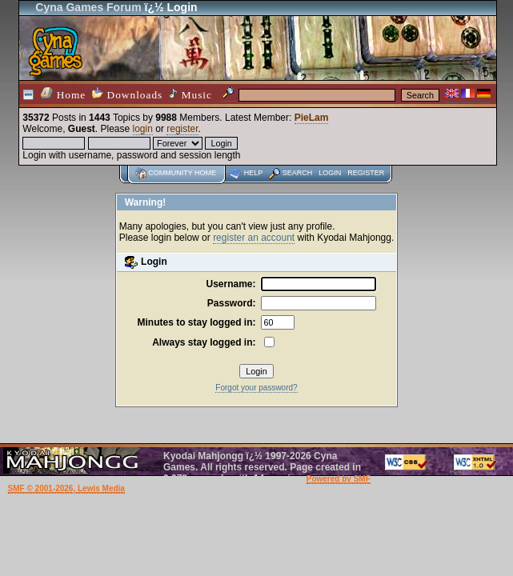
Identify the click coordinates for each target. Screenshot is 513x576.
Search (298, 173)
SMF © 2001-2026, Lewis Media (66, 488)
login (143, 128)
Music (190, 94)
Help (253, 173)
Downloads (127, 94)
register (182, 128)
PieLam (312, 117)
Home (63, 94)
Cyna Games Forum (88, 7)
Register (365, 173)
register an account (254, 237)
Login (330, 173)
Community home (182, 173)
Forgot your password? (256, 387)
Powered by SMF (339, 478)
